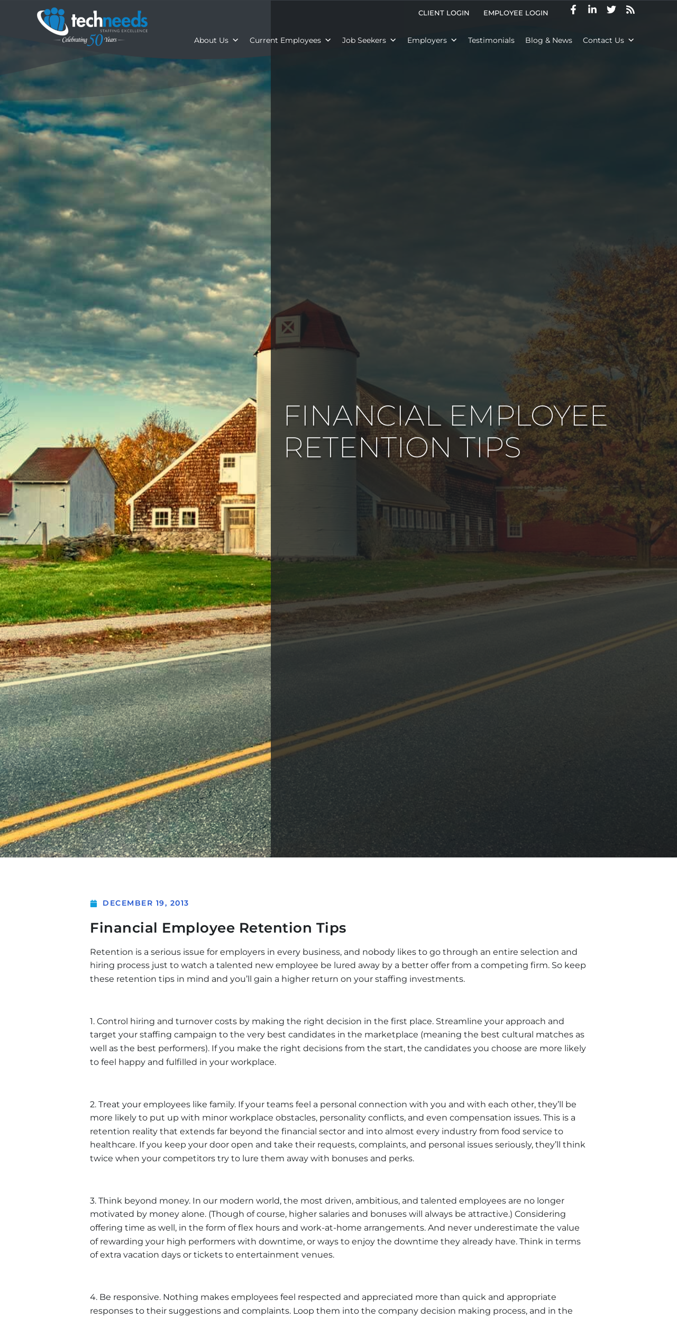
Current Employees (291, 40)
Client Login (447, 15)
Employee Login (519, 15)
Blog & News (548, 40)
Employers (432, 40)
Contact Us (609, 40)
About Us (216, 40)
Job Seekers (369, 40)
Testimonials (491, 40)
